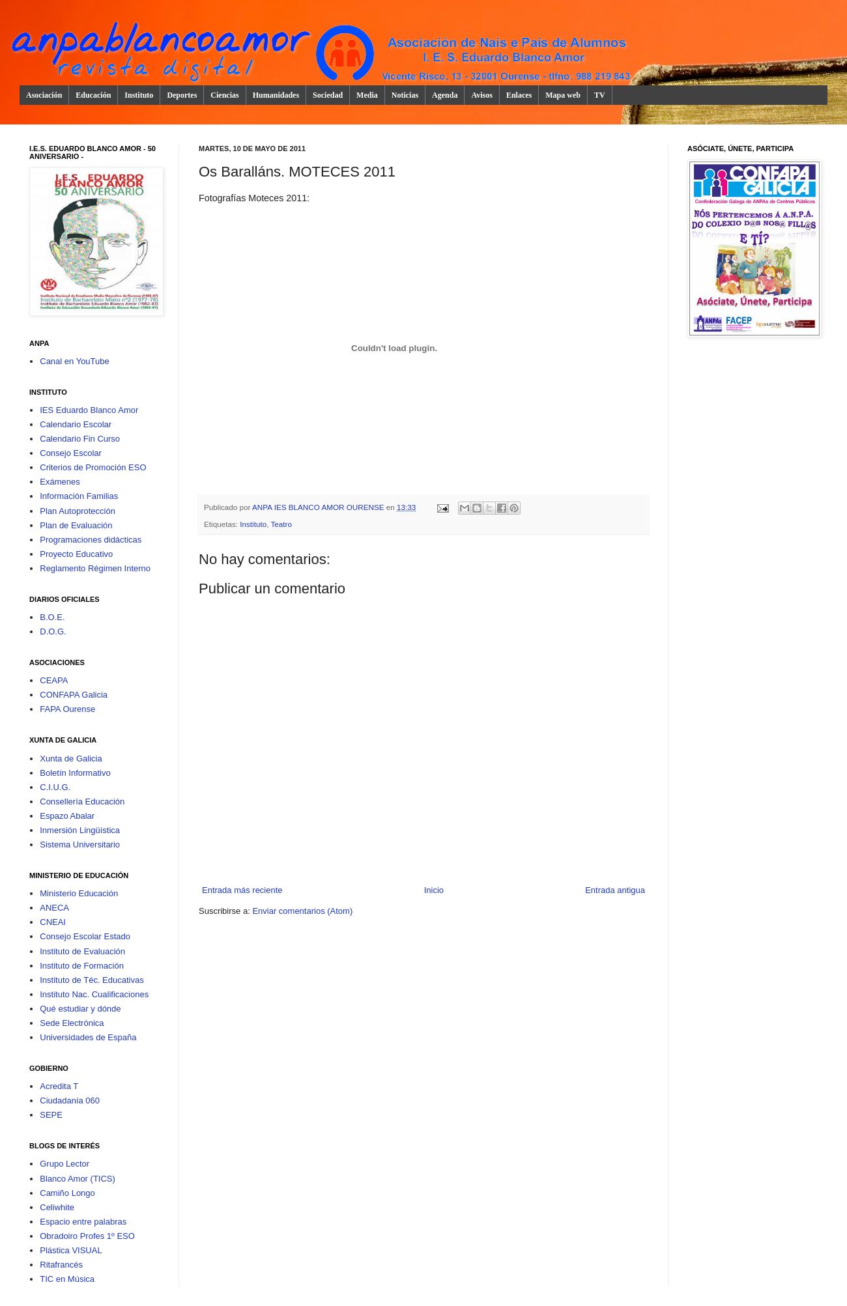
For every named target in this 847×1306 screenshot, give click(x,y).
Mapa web (563, 95)
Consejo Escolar (71, 453)
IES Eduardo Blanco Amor (89, 410)
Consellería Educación (82, 801)
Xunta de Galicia (71, 758)
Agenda (444, 95)
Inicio (434, 890)
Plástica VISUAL (71, 1250)
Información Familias (79, 496)
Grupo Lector (64, 1164)
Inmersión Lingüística (80, 830)
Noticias (405, 95)
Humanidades (276, 95)
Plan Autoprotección (77, 511)
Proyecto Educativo (76, 554)
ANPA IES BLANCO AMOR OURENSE (319, 507)
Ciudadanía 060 (70, 1100)
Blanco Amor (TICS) (77, 1179)
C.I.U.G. (55, 787)
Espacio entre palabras (83, 1222)
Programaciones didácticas (90, 540)
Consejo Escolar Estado (85, 936)
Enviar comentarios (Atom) (302, 911)
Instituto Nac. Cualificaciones (94, 994)
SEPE (51, 1115)
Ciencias (224, 95)
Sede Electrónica (72, 1023)
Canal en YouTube (74, 361)
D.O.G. (53, 631)
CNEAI (53, 922)
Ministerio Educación (79, 893)
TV (599, 95)
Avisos (481, 95)
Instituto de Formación (82, 966)
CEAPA (54, 680)
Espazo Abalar (67, 816)
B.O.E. (52, 617)
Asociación (44, 95)
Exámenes (59, 482)
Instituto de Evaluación (82, 951)
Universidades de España (88, 1037)
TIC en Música (67, 1279)
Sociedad (328, 95)
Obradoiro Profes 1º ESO (87, 1236)
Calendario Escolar (75, 424)
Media (367, 95)
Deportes (182, 95)
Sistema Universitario (80, 844)
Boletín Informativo (75, 773)
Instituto (138, 95)
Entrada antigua (615, 890)
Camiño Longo (67, 1193)
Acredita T (59, 1086)
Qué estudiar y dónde (80, 1009)
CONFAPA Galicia (74, 695)
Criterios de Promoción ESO (93, 467)
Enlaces (519, 95)
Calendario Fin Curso (80, 439)
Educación (93, 95)
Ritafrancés (61, 1265)
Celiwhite (57, 1207)
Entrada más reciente (242, 890)
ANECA (54, 908)
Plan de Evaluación (76, 525)
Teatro (280, 524)
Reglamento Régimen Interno (95, 568)
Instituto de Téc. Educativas (91, 980)
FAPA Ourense (67, 709)
